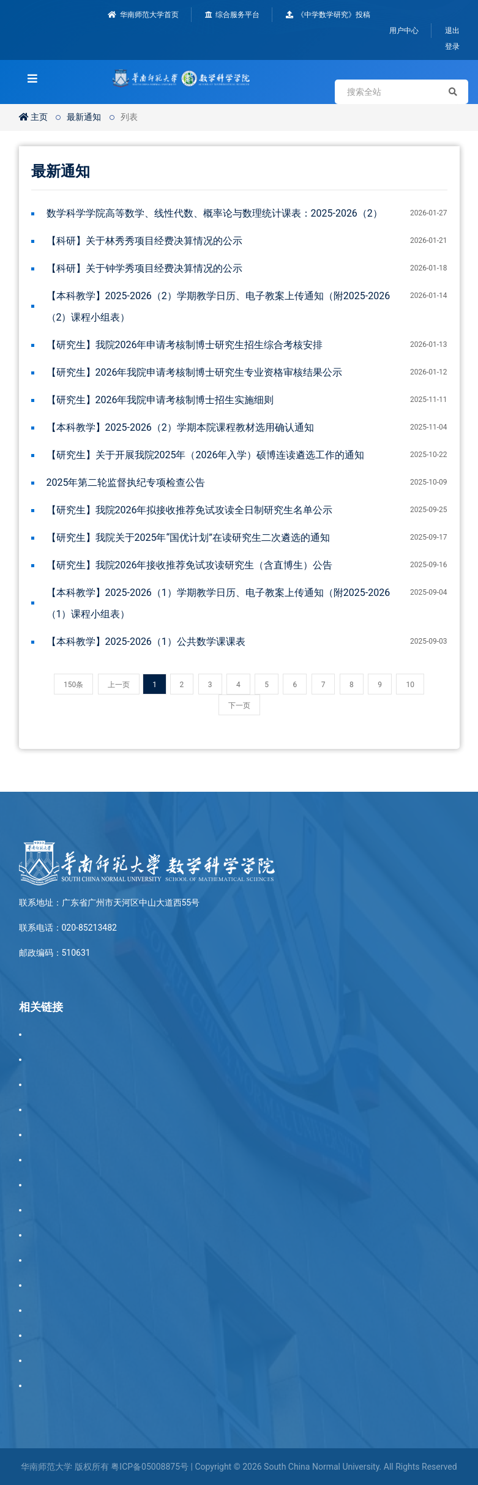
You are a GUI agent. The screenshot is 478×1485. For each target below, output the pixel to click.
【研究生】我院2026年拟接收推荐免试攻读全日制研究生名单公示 (190, 510)
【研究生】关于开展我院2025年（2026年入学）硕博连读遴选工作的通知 (206, 455)
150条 (73, 684)
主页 (33, 117)
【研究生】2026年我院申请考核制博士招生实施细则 (160, 400)
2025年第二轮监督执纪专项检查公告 (126, 482)
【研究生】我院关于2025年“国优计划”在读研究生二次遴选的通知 (188, 537)
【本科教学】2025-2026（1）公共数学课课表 (146, 641)
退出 (452, 30)
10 (410, 684)
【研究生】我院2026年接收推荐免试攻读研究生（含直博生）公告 (190, 565)
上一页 (119, 684)
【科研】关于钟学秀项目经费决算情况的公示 (144, 268)
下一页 (239, 705)
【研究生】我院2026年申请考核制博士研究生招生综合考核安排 (185, 345)
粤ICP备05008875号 (150, 1467)
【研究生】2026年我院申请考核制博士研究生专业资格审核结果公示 (195, 372)
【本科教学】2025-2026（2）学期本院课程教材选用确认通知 (180, 427)
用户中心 (404, 30)
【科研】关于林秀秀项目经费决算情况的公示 (144, 241)
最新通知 (84, 117)
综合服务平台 (232, 14)
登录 (452, 46)
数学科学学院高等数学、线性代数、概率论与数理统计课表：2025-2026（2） (215, 213)
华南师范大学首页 (143, 14)
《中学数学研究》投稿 (328, 14)
